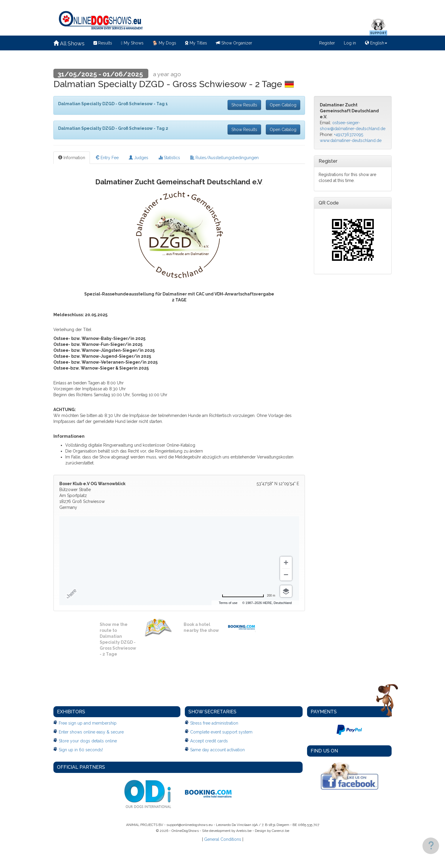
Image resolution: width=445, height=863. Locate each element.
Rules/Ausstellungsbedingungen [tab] (224, 157)
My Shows (132, 43)
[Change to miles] (248, 596)
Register (327, 43)
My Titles (196, 43)
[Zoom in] (286, 562)
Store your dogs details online (88, 741)
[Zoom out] (286, 575)
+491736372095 (348, 134)
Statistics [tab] (169, 157)
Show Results (244, 105)
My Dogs (164, 43)
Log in (350, 43)
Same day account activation (217, 749)
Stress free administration (214, 723)
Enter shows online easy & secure (91, 732)
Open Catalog (283, 105)
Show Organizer (234, 43)
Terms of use (248, 603)
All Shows (69, 43)
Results (102, 43)
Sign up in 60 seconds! (81, 749)
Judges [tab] (138, 157)
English (376, 43)
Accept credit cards (209, 741)
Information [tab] (71, 157)
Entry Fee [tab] (107, 157)
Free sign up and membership (88, 723)
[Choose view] (286, 591)
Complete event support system (221, 732)
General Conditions (222, 839)
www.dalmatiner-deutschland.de (351, 140)
